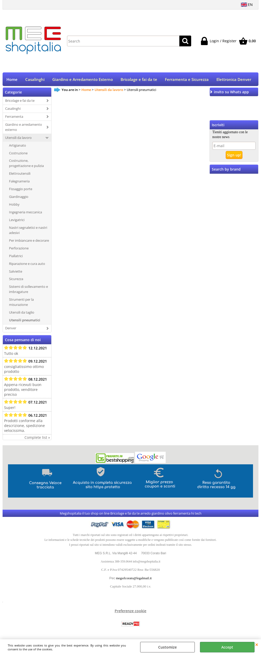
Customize (167, 647)
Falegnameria (19, 181)
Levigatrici (16, 220)
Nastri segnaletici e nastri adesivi (28, 231)
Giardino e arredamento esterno (23, 127)
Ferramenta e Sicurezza (187, 79)
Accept (227, 647)
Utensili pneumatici (24, 320)
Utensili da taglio (21, 312)
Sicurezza (16, 279)
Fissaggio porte (20, 189)
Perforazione (19, 248)
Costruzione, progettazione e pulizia (26, 164)
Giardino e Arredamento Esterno (82, 79)
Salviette (15, 272)
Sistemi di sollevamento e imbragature (28, 290)
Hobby (14, 205)
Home (12, 79)
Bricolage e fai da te (139, 79)
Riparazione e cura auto (27, 264)
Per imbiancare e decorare (29, 241)
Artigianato (17, 146)
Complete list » (37, 437)
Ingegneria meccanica (25, 212)
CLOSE (256, 644)
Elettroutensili (19, 174)
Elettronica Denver (233, 79)
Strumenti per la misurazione (21, 302)
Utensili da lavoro (18, 138)
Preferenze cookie (130, 611)
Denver (10, 328)
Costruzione (18, 153)
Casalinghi (35, 79)
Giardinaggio (18, 197)
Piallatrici (16, 256)
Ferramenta (14, 117)
